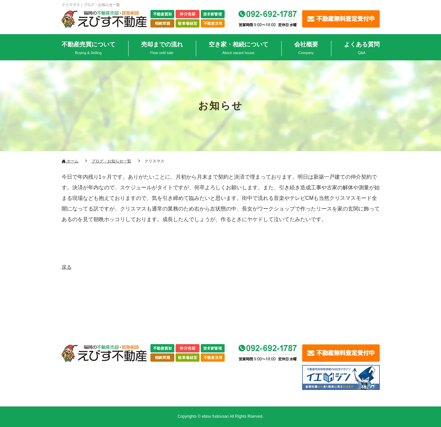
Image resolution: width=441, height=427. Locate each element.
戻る (67, 266)
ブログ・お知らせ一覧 (111, 161)
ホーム (70, 161)
